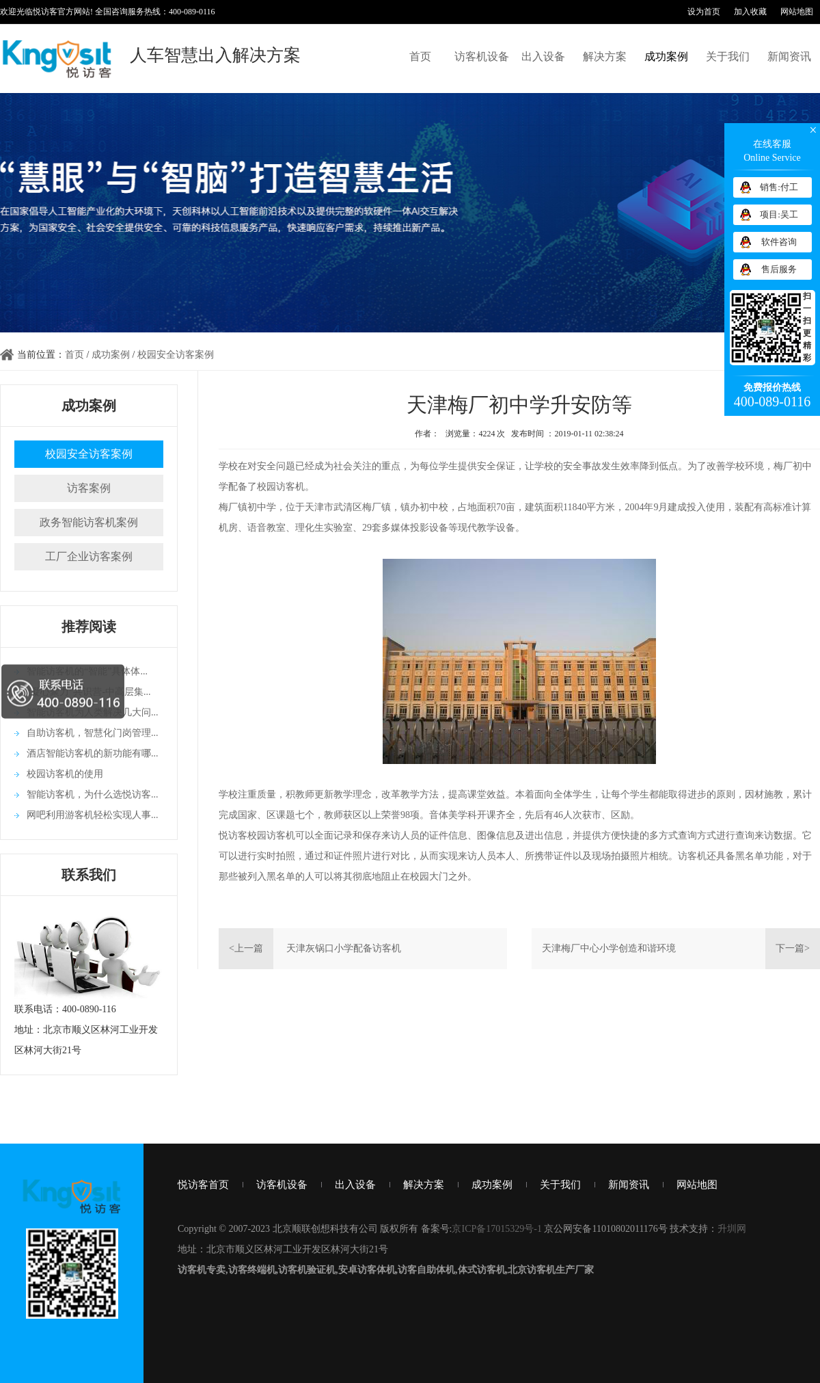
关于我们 (728, 56)
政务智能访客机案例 (89, 522)
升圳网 (732, 1229)
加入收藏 (750, 11)
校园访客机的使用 (65, 774)
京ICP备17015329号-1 (496, 1229)
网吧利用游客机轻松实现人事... (93, 815)
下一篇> (793, 948)
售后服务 (779, 269)
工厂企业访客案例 (89, 556)
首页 (420, 56)
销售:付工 (779, 187)
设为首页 (703, 11)
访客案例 (89, 488)
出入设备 (543, 56)
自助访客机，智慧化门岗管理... (93, 733)
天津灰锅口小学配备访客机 (343, 948)
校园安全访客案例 (175, 355)
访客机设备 (481, 56)
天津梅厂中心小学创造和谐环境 (609, 948)
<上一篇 (246, 948)
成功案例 (666, 56)
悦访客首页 (203, 1184)
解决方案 (605, 56)
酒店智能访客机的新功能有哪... (93, 753)
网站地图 (796, 11)
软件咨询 (779, 242)
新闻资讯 (789, 56)
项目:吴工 (779, 214)
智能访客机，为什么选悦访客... (93, 794)
